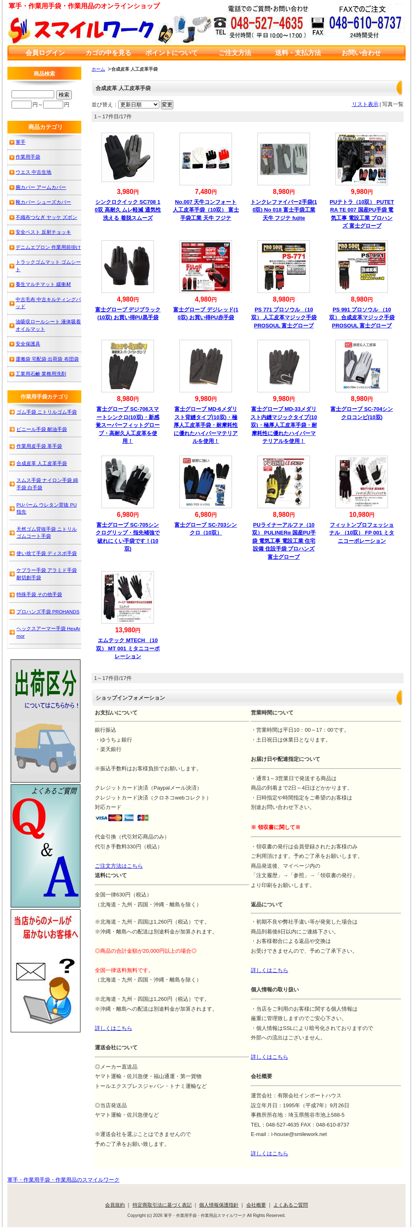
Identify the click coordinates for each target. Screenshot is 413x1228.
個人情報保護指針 (219, 1204)
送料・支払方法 (298, 52)
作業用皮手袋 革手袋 (39, 446)
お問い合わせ (361, 52)
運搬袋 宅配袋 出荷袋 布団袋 (47, 359)
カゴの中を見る (108, 52)
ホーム (98, 69)
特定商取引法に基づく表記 (162, 1204)
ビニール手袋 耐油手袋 (41, 429)
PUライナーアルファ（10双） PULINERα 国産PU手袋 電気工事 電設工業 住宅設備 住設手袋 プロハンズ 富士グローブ (284, 541)
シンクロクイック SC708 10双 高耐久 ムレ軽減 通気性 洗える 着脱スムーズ (128, 210)
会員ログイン (45, 52)
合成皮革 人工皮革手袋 (41, 463)
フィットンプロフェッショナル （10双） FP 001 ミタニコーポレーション (361, 533)
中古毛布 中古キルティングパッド (48, 303)
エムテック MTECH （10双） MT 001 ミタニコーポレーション (128, 648)
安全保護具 (28, 343)
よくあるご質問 (290, 1204)
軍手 (20, 142)
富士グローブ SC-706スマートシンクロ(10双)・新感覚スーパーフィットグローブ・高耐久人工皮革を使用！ (128, 425)
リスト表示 (365, 104)
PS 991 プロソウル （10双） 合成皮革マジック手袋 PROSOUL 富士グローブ (362, 317)
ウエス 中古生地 (33, 172)
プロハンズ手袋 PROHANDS (48, 611)
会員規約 (115, 1204)
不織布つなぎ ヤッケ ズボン (47, 217)
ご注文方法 (234, 52)
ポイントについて (171, 52)
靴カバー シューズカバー (43, 202)
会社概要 (256, 1204)
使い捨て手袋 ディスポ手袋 (46, 553)
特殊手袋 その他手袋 (39, 594)
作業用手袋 (28, 156)
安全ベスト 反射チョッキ (43, 232)
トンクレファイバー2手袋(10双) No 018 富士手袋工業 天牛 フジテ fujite (283, 210)
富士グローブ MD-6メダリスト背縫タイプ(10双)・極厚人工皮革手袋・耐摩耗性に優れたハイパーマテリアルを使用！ (206, 425)
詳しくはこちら (269, 970)
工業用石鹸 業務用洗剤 (41, 373)
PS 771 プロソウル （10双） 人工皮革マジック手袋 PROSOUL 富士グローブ (284, 317)
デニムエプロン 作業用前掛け (48, 247)
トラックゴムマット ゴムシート (48, 265)
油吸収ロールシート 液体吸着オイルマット (48, 325)
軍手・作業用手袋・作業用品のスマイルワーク (63, 1180)
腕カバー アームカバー (41, 187)
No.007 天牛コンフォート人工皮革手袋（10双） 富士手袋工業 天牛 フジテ (206, 210)
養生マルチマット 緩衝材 (43, 284)
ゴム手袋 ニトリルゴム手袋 (46, 412)
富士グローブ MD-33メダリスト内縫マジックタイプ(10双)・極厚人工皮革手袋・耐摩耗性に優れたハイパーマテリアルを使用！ (283, 425)
